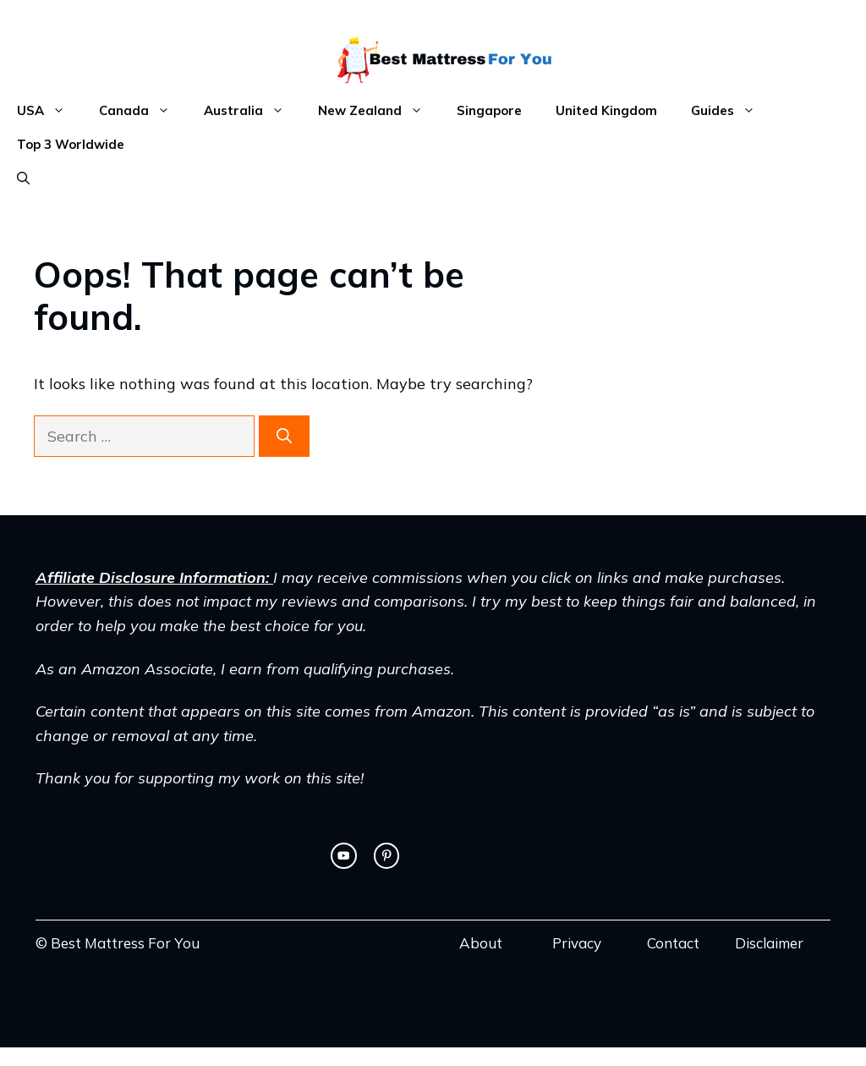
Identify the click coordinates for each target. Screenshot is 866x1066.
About (480, 943)
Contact (673, 943)
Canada (143, 111)
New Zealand (379, 111)
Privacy (576, 943)
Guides (731, 111)
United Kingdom (606, 110)
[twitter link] (343, 855)
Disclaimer (769, 943)
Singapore (489, 110)
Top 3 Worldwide (70, 144)
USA (49, 111)
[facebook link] (386, 855)
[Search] (284, 436)
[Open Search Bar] (23, 178)
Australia (252, 111)
